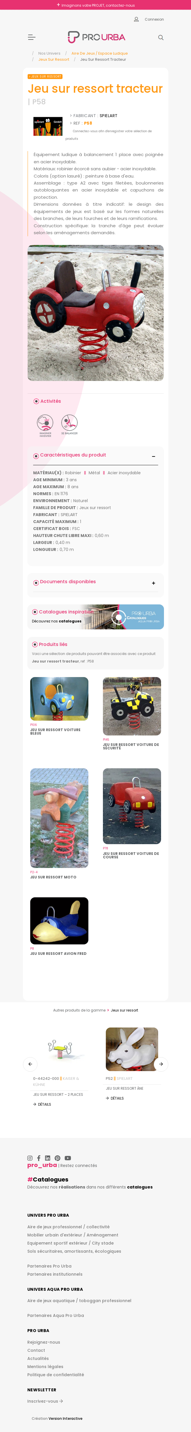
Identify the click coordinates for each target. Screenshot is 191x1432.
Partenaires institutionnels (55, 1274)
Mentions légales (45, 1367)
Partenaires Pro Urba (49, 1266)
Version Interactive (66, 1418)
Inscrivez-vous (45, 1401)
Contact (36, 1350)
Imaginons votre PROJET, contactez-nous (98, 5)
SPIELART (109, 116)
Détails (44, 1104)
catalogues (140, 1187)
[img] (96, 313)
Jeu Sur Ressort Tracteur (103, 59)
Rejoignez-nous (43, 1342)
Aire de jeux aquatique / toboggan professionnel (79, 1301)
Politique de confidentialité (55, 1375)
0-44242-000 (56, 1081)
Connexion (154, 19)
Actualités (38, 1358)
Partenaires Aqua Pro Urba (55, 1315)
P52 (119, 1078)
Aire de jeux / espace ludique (100, 53)
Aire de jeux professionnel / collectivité (68, 1227)
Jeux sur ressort (53, 59)
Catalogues (50, 1179)
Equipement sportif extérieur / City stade (70, 1243)
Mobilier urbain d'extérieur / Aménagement (72, 1235)
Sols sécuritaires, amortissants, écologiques (74, 1251)
